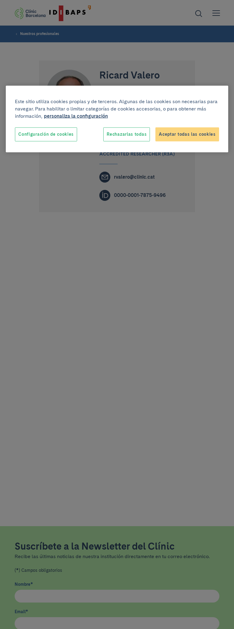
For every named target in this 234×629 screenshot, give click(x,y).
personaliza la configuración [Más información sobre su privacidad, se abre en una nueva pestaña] (76, 116)
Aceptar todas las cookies (187, 134)
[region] (117, 119)
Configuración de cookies (46, 134)
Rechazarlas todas (127, 134)
